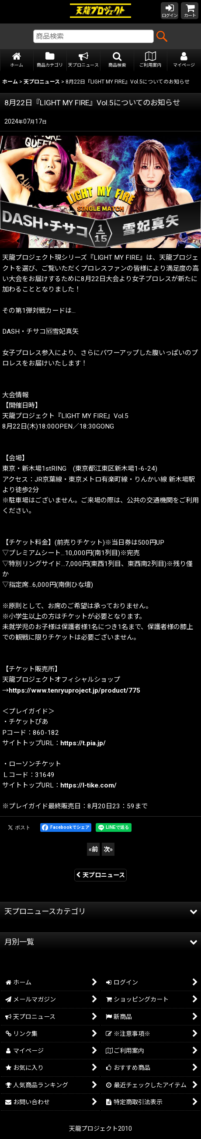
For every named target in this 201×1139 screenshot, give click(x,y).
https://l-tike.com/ (88, 785)
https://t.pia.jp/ (83, 743)
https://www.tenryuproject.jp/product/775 (74, 690)
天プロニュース (100, 874)
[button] (117, 60)
